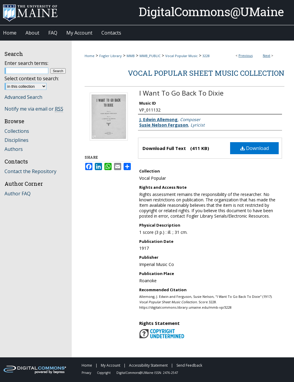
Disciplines (16, 140)
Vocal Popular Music (181, 55)
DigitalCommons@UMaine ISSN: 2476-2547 (147, 373)
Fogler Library (110, 55)
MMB (131, 55)
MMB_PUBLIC (150, 55)
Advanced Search (23, 97)
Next (266, 55)
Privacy (87, 373)
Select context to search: (31, 78)
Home (89, 55)
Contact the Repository (30, 171)
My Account (111, 365)
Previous (245, 55)
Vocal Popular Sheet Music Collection (206, 73)
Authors (13, 149)
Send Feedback (189, 365)
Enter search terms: (26, 63)
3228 (206, 55)
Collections (16, 131)
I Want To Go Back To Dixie (181, 92)
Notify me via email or (33, 108)
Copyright (104, 373)
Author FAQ (17, 193)
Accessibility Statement (149, 365)
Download (254, 148)
